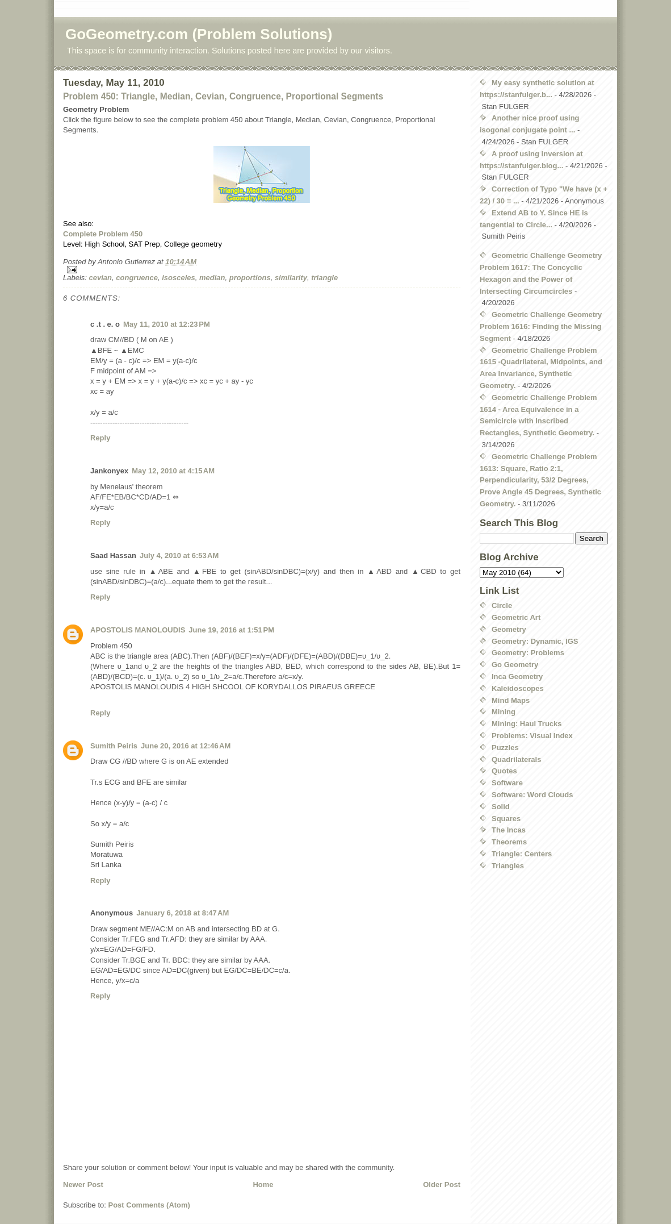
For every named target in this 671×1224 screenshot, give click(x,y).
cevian (100, 277)
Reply (100, 438)
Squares (506, 818)
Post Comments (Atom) (149, 1205)
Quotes (504, 771)
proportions (250, 277)
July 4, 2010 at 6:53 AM (179, 555)
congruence (137, 277)
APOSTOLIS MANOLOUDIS (137, 630)
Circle (502, 605)
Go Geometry (515, 664)
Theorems (509, 842)
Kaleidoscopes (518, 688)
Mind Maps (511, 700)
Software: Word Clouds (532, 794)
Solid (501, 806)
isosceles (178, 277)
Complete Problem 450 (102, 234)
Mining (503, 711)
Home (263, 1184)
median (212, 277)
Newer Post (83, 1184)
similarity (291, 277)
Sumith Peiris (113, 746)
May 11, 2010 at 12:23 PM (166, 324)
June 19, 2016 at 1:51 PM (231, 630)
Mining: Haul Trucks (527, 723)
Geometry (509, 629)
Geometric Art (516, 617)
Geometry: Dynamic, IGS (535, 641)
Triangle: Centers (522, 854)
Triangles (508, 865)
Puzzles (505, 747)
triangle (324, 277)
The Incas (509, 830)
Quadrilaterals (516, 759)
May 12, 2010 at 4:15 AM (173, 471)
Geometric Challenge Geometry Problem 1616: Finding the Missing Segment (541, 326)
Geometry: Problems (528, 652)
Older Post (441, 1184)
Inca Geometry (517, 676)
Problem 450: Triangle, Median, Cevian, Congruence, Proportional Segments (223, 96)
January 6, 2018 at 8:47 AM (182, 913)
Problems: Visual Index (532, 735)
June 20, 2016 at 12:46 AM (185, 746)
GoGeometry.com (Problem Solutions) (198, 34)
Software (507, 782)
